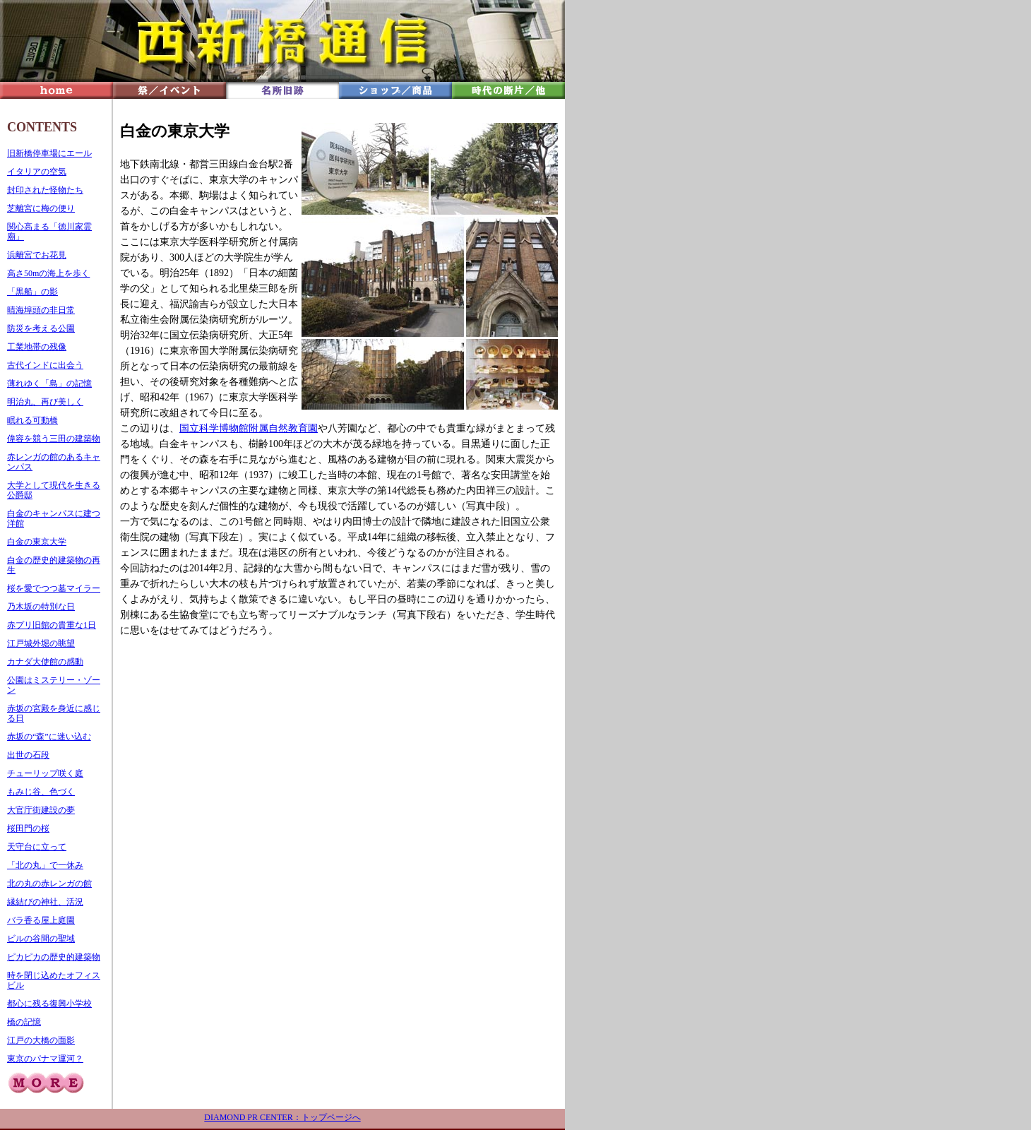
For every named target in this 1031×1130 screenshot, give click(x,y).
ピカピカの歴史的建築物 (53, 957)
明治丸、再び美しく (45, 402)
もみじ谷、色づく (41, 792)
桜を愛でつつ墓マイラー (53, 588)
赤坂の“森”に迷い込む (49, 737)
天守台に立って (36, 847)
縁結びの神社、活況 (45, 902)
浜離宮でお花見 (36, 255)
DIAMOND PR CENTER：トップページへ (282, 1117)
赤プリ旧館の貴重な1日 (51, 625)
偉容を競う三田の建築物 (53, 439)
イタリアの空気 (36, 172)
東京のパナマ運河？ (45, 1059)
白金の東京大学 (36, 542)
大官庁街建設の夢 (41, 810)
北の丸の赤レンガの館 (49, 883)
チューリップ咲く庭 (45, 773)
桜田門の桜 (28, 828)
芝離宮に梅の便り (41, 208)
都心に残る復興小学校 (49, 1004)
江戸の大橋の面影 (41, 1040)
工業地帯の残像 (36, 347)
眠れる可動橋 (32, 420)
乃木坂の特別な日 (41, 607)
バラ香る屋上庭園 (41, 920)
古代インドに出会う (45, 365)
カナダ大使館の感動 (45, 662)
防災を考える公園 (41, 328)
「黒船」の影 (32, 292)
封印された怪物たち (45, 190)
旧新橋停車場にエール (49, 153)
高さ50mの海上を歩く (48, 273)
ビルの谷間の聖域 (41, 939)
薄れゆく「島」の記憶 (49, 383)
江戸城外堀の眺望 (41, 643)
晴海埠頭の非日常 (41, 310)
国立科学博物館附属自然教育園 (248, 428)
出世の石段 (28, 755)
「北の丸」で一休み (45, 865)
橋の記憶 (24, 1022)
